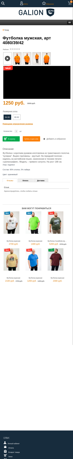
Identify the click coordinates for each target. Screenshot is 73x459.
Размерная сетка (10, 111)
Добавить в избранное (56, 139)
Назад (6, 29)
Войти (25, 4)
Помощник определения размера (18, 124)
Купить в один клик (31, 138)
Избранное (50, 4)
